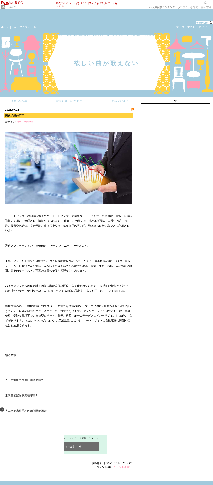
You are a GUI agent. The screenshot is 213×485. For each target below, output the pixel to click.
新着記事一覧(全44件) (69, 100)
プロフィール (27, 27)
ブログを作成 (190, 7)
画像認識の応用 (14, 115)
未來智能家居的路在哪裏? (21, 395)
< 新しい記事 (19, 100)
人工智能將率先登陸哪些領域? (24, 380)
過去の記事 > (120, 100)
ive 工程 (119, 290)
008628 (202, 22)
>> (162, 7)
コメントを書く (122, 467)
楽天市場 (206, 7)
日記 (14, 27)
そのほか (11, 6)
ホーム (5, 27)
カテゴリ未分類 (25, 121)
